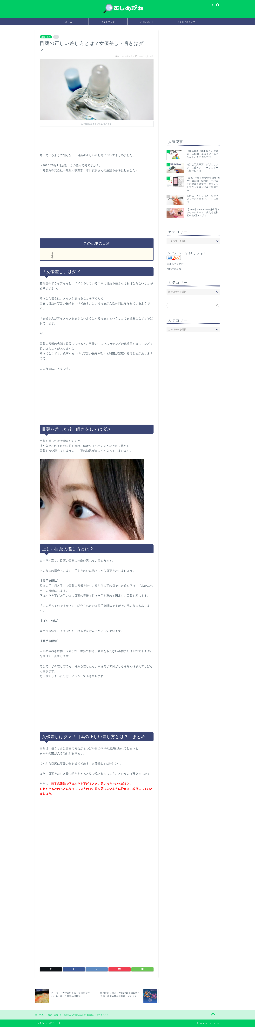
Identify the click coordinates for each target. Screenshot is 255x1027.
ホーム (68, 22)
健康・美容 (45, 37)
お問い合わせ (147, 22)
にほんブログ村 (175, 264)
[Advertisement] (99, 143)
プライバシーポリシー (47, 1023)
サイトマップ (108, 22)
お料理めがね (174, 269)
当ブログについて (186, 22)
